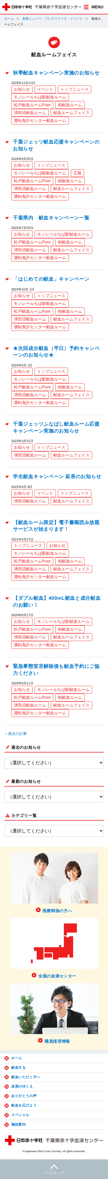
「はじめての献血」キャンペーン (51, 279)
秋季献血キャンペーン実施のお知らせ (56, 73)
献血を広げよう (24, 1105)
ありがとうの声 (24, 1096)
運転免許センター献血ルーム (40, 120)
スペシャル (20, 1115)
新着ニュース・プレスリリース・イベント (52, 18)
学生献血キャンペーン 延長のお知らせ (57, 476)
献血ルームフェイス (71, 112)
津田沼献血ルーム (30, 112)
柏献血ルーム (70, 105)
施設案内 (18, 1124)
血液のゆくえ (22, 1086)
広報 (77, 173)
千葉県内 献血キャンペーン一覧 (51, 218)
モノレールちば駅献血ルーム (40, 97)
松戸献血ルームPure (32, 105)
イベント (45, 89)
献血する (18, 1068)
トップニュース (74, 89)
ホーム (9, 18)
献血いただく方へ (25, 1077)
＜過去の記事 (15, 734)
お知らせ (22, 89)
